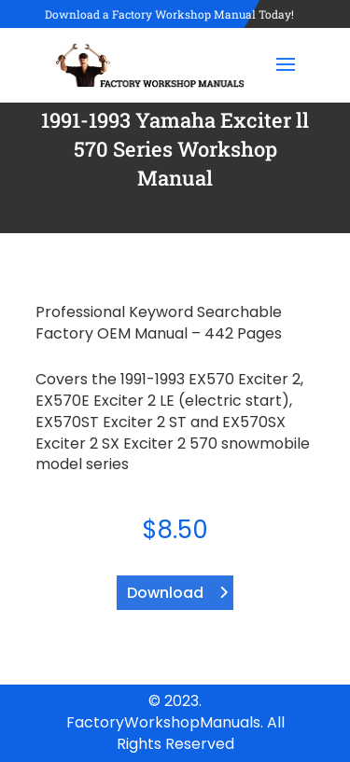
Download (165, 592)
